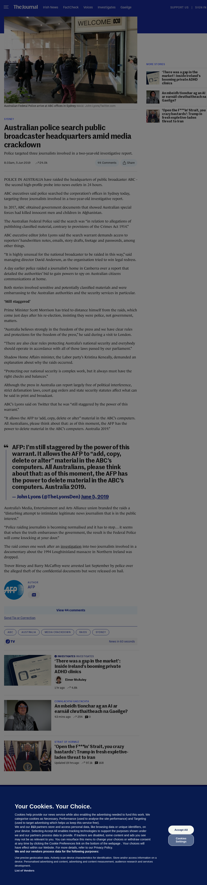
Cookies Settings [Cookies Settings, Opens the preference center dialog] (181, 840)
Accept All (181, 829)
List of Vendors (24, 870)
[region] (103, 835)
